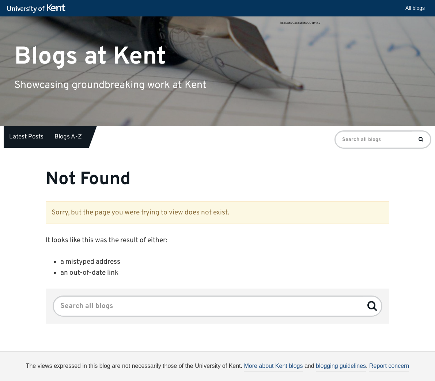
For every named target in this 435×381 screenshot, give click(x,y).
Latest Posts (26, 137)
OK (337, 373)
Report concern (389, 366)
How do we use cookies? (266, 372)
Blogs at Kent (90, 56)
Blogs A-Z (68, 137)
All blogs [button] (415, 8)
